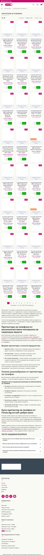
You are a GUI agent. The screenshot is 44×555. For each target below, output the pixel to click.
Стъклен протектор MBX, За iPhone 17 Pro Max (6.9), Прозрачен (36, 285)
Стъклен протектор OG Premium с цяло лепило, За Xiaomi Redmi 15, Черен (7, 285)
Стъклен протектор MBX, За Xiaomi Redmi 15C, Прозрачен (7, 251)
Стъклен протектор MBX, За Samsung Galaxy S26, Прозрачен (36, 183)
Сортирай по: (16, 17)
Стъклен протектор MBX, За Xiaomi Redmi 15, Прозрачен (36, 147)
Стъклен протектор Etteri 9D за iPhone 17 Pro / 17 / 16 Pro (36, 111)
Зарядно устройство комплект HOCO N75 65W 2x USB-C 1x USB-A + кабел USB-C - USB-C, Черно (13, 462)
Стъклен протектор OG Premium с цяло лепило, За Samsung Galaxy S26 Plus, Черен (22, 77)
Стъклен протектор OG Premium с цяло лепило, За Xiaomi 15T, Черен (22, 217)
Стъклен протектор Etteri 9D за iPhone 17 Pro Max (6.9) (22, 111)
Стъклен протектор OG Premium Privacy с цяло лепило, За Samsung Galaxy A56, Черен (36, 42)
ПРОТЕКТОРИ (7, 8)
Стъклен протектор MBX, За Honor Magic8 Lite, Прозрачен (36, 217)
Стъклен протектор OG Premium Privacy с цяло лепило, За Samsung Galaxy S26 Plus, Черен (22, 148)
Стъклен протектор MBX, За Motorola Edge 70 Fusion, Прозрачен (7, 41)
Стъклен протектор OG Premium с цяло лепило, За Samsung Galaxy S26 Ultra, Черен (7, 77)
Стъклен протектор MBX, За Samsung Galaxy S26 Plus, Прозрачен (22, 183)
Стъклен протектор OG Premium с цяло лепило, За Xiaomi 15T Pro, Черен (7, 217)
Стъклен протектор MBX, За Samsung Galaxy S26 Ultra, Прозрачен (7, 183)
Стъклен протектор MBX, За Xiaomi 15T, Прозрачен (36, 250)
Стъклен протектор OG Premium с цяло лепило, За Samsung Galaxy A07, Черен (22, 285)
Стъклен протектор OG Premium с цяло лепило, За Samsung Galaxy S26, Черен (36, 77)
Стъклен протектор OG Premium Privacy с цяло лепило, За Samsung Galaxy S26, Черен (22, 42)
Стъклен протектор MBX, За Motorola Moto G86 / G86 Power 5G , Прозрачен (7, 113)
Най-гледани (19, 458)
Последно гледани (7, 458)
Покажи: (36, 17)
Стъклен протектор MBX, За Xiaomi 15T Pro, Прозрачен (22, 250)
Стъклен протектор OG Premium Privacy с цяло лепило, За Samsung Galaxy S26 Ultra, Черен (7, 148)
